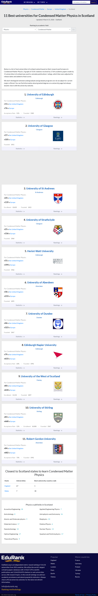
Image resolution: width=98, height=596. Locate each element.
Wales (7, 491)
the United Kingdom (16, 104)
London (53, 567)
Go (73, 29)
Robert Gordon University (39, 438)
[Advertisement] (19, 51)
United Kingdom (60, 9)
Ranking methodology (11, 589)
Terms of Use (79, 595)
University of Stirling (39, 407)
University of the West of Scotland (39, 376)
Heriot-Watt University (39, 251)
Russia (77, 577)
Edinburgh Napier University (39, 344)
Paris (52, 570)
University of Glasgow (39, 125)
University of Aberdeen (39, 282)
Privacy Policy (91, 595)
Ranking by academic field (39, 25)
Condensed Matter (38, 9)
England (7, 486)
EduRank (59, 20)
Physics (26, 9)
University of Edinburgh (39, 94)
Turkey (77, 573)
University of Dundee (39, 313)
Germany (78, 563)
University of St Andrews (39, 188)
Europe (49, 9)
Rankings (57, 117)
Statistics (20, 117)
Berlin (53, 573)
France (77, 560)
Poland (77, 567)
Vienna (53, 577)
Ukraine (78, 570)
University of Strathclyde (39, 219)
